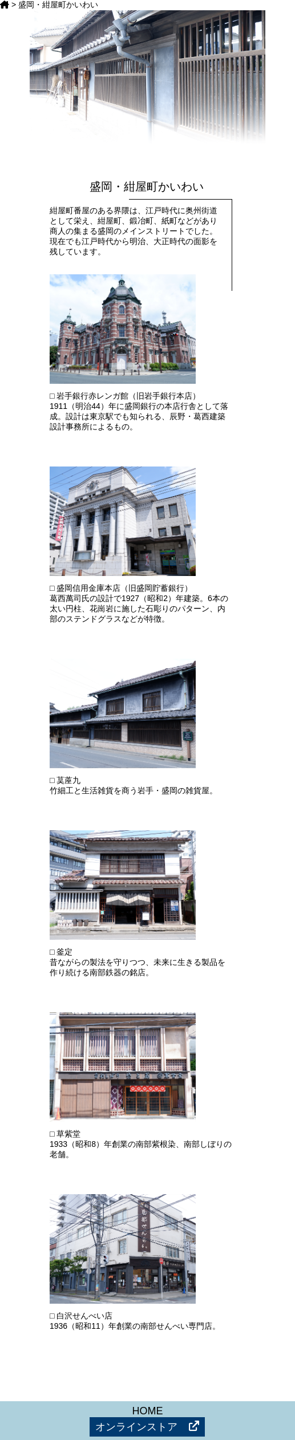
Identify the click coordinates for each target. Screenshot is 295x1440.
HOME (147, 1411)
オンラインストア (147, 1427)
